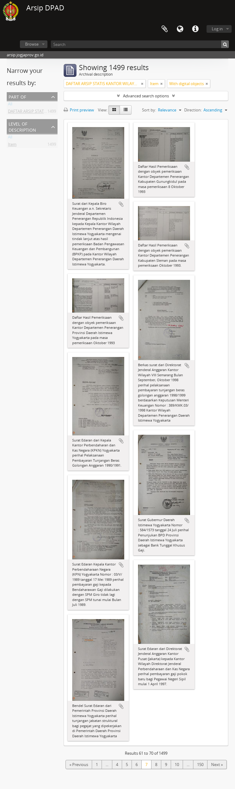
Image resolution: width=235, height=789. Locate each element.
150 (200, 764)
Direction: (193, 110)
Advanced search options (146, 96)
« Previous (78, 764)
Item (12, 145)
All (10, 105)
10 (177, 764)
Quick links (195, 29)
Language (180, 29)
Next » (217, 764)
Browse (32, 44)
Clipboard (164, 29)
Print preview (79, 110)
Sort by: (149, 110)
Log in (217, 29)
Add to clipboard (121, 204)
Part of (17, 96)
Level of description (22, 126)
